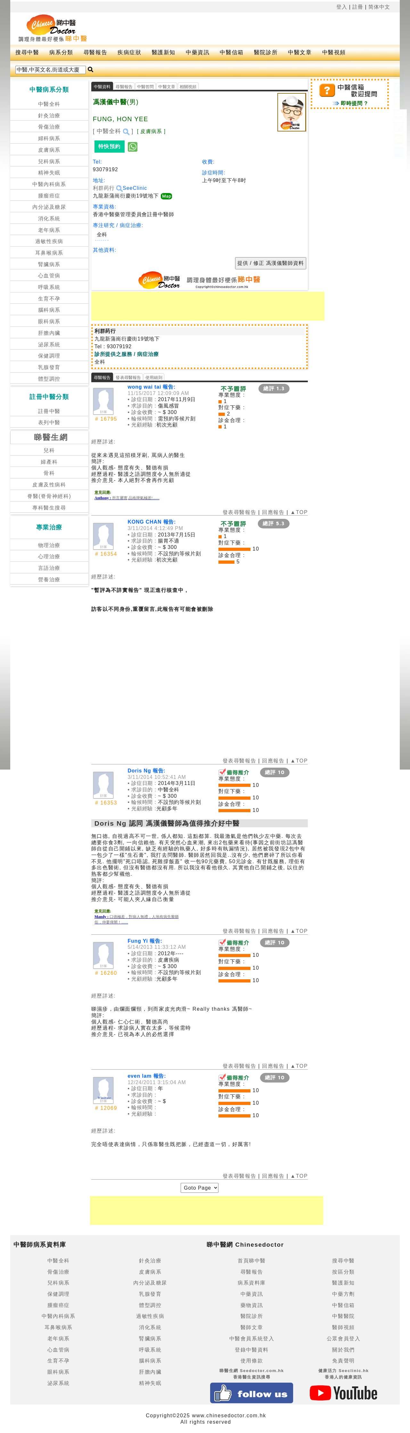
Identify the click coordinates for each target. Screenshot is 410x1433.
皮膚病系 (49, 150)
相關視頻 (188, 86)
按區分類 (343, 1272)
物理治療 (49, 545)
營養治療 (49, 579)
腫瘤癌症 (49, 195)
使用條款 (252, 1360)
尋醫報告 (95, 52)
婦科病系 (49, 138)
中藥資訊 (197, 52)
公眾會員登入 (344, 1338)
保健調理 (49, 355)
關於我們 (343, 1350)
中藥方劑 (343, 1294)
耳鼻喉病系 (49, 253)
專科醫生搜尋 (49, 507)
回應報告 (273, 512)
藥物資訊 (252, 1305)
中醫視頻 (334, 52)
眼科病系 (49, 321)
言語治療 (49, 568)
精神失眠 (49, 172)
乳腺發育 (49, 367)
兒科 (49, 450)
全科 (102, 234)
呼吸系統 (49, 287)
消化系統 (49, 218)
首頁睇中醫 (252, 1260)
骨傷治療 (49, 127)
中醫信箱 (231, 52)
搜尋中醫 (27, 52)
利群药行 (108, 188)
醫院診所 (266, 52)
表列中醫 (49, 422)
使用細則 (153, 377)
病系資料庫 (252, 1282)
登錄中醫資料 (252, 1350)
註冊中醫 (49, 411)
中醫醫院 (343, 1316)
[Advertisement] (239, 28)
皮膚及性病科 (49, 484)
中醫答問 (145, 86)
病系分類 (61, 52)
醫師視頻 (343, 1327)
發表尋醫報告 (128, 377)
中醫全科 (49, 104)
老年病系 (49, 230)
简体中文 (379, 7)
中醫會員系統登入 (252, 1338)
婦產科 (49, 462)
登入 (341, 7)
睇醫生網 (51, 437)
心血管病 (49, 275)
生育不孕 (49, 298)
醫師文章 (252, 1327)
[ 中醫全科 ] (113, 131)
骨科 (49, 473)
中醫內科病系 (49, 184)
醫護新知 (164, 52)
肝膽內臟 (49, 333)
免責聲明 (343, 1360)
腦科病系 (49, 310)
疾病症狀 (129, 52)
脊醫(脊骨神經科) (49, 496)
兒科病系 (49, 161)
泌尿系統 (49, 344)
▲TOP (298, 512)
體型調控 (49, 379)
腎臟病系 (49, 264)
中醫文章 (300, 52)
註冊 (357, 7)
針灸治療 (49, 115)
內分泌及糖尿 (49, 207)
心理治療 (49, 556)
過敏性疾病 (49, 241)
